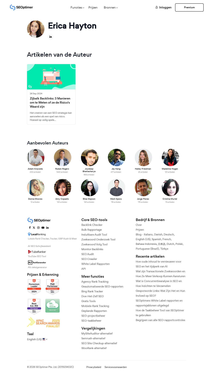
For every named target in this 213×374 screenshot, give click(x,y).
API (83, 268)
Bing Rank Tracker (92, 291)
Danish (158, 234)
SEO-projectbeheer (93, 315)
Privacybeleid (93, 367)
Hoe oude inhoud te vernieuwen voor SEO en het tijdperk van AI (158, 264)
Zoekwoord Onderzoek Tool (98, 239)
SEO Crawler (89, 259)
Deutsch (169, 234)
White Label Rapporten (95, 264)
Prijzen (93, 7)
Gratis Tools (88, 301)
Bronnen (110, 7)
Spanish (156, 239)
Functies (76, 7)
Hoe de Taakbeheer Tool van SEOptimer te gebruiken (160, 313)
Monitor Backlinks (92, 249)
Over (139, 225)
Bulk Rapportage (91, 229)
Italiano (148, 234)
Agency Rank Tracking (94, 281)
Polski (179, 244)
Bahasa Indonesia (146, 244)
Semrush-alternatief (93, 338)
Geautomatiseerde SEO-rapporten (102, 286)
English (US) (143, 239)
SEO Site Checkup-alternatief (99, 343)
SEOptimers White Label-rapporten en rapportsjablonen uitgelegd (159, 303)
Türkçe (164, 248)
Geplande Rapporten (94, 311)
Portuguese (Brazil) (147, 248)
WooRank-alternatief (93, 348)
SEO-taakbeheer (91, 320)
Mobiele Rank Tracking (95, 306)
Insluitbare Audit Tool (94, 234)
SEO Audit (87, 254)
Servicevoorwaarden (116, 367)
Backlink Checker (91, 225)
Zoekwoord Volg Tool (94, 244)
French (166, 239)
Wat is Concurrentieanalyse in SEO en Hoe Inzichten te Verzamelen (159, 283)
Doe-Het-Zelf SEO (92, 296)
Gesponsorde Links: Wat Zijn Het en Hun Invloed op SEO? (160, 293)
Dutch (170, 244)
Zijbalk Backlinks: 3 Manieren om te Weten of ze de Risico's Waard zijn (50, 102)
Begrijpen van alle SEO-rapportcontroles (160, 320)
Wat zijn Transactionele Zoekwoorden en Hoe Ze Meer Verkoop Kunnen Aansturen (160, 274)
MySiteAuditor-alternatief (96, 333)
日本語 (161, 244)
